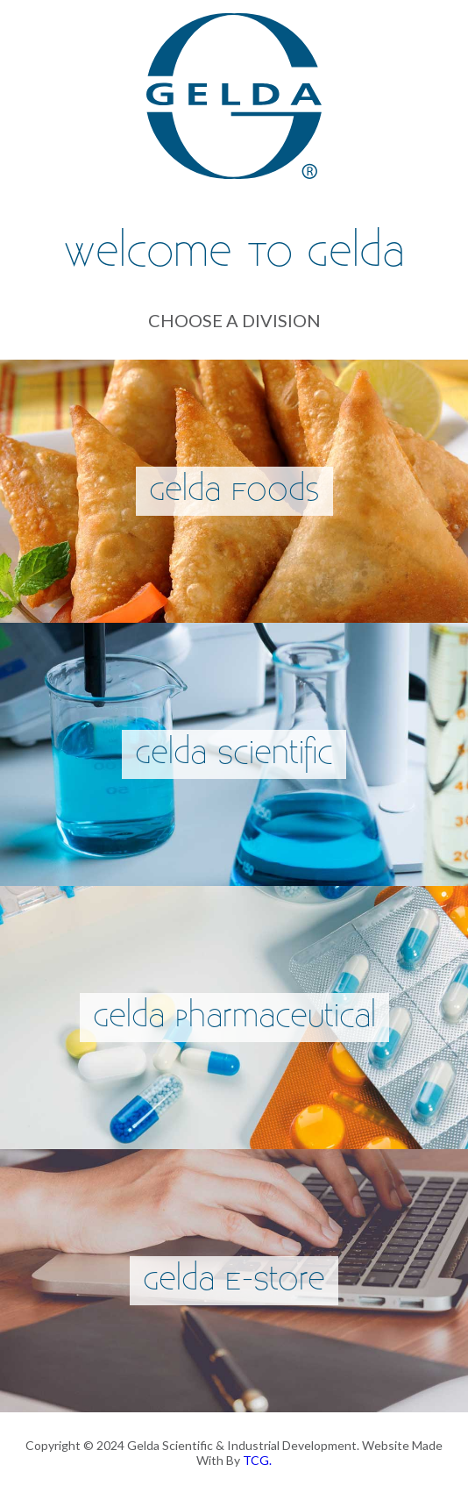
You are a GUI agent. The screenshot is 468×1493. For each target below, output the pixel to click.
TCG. (257, 1460)
